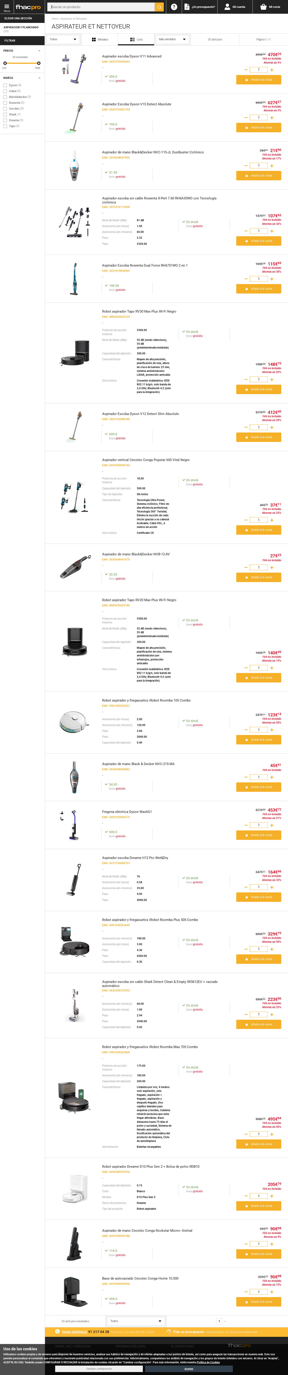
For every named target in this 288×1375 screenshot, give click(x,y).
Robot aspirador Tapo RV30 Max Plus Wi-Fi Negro (139, 311)
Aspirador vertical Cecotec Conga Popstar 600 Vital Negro (146, 460)
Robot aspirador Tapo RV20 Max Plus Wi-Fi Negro (139, 600)
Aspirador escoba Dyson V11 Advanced (131, 56)
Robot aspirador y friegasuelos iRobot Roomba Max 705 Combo (150, 1047)
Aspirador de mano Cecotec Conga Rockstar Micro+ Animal (147, 1231)
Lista (136, 41)
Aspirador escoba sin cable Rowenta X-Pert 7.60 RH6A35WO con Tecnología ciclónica (159, 200)
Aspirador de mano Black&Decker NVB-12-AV (136, 554)
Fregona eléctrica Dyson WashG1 (127, 812)
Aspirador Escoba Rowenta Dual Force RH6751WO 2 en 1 (145, 265)
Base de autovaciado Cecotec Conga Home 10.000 (140, 1278)
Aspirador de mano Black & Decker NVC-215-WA (138, 764)
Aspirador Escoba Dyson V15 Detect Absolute (136, 104)
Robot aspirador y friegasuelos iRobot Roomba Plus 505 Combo (150, 920)
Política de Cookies (208, 1362)
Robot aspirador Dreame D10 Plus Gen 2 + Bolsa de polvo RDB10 (150, 1167)
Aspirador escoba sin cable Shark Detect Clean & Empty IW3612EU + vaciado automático (160, 983)
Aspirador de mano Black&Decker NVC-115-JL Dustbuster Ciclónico (153, 152)
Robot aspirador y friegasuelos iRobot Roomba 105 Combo (146, 700)
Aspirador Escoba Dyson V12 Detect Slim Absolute (140, 414)
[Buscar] (159, 6)
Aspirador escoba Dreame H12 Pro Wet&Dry (135, 858)
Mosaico (99, 39)
